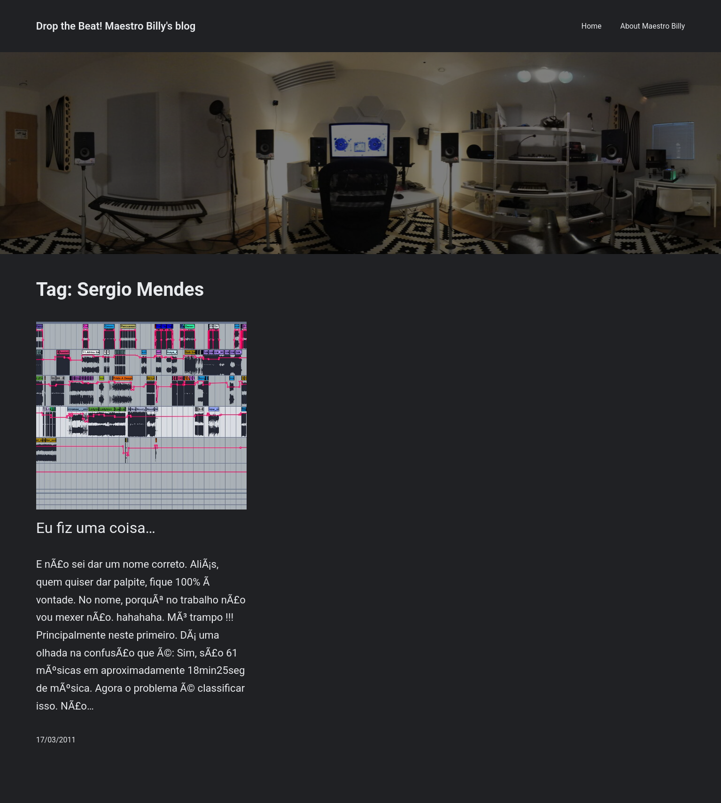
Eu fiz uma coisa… (95, 528)
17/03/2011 (56, 739)
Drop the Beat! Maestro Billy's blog (116, 26)
